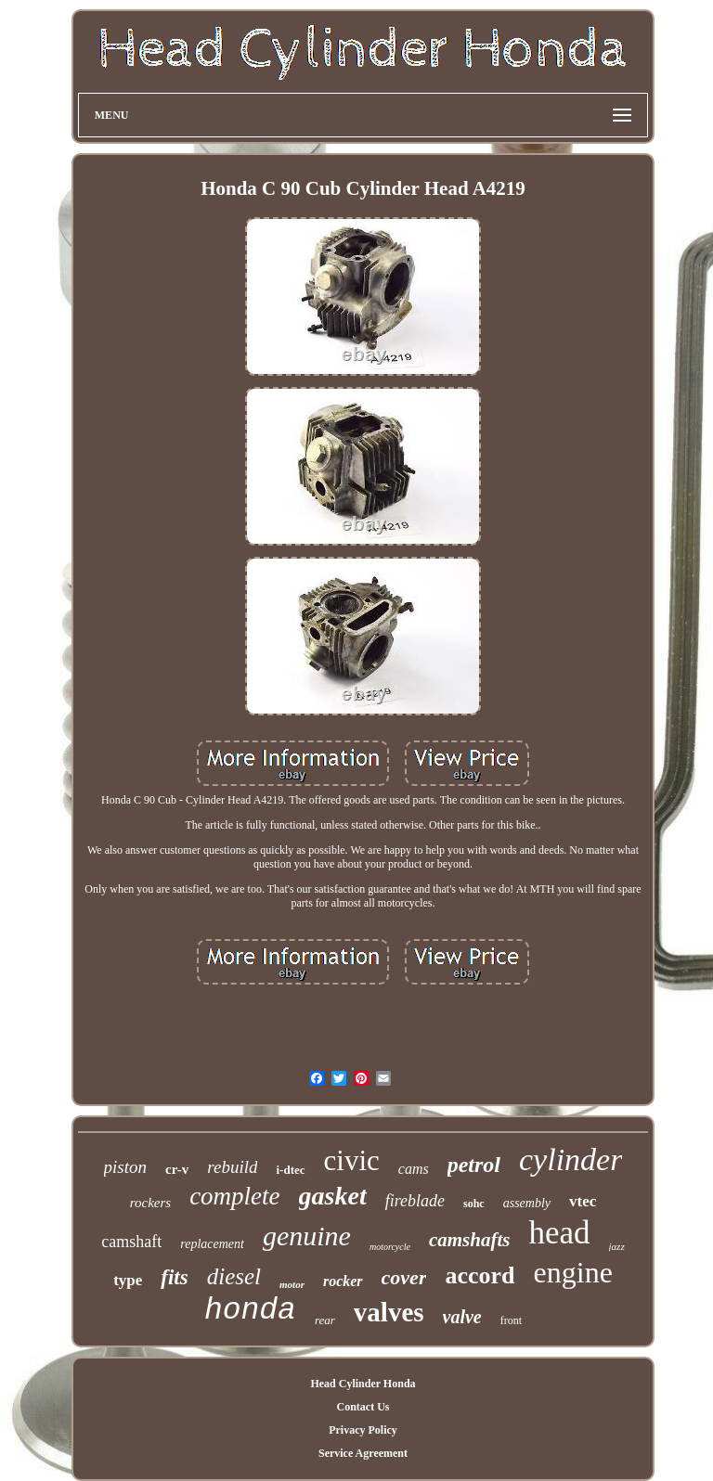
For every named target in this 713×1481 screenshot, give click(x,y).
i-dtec (290, 1170)
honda (250, 1311)
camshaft (131, 1241)
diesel (234, 1276)
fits (174, 1277)
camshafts (470, 1240)
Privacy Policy (363, 1429)
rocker (343, 1281)
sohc (474, 1203)
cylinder (570, 1159)
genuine (307, 1235)
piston (125, 1167)
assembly (527, 1203)
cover (404, 1277)
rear (325, 1320)
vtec (582, 1201)
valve (462, 1317)
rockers (150, 1202)
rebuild (232, 1167)
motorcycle (389, 1247)
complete (234, 1196)
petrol (473, 1165)
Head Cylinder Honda (362, 1383)
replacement (212, 1244)
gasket (333, 1195)
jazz (617, 1246)
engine (573, 1272)
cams (413, 1169)
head (559, 1233)
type (127, 1280)
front (511, 1320)
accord (479, 1275)
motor (292, 1284)
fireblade (415, 1200)
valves (389, 1312)
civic (352, 1160)
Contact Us (362, 1406)
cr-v (176, 1169)
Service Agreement (363, 1453)
